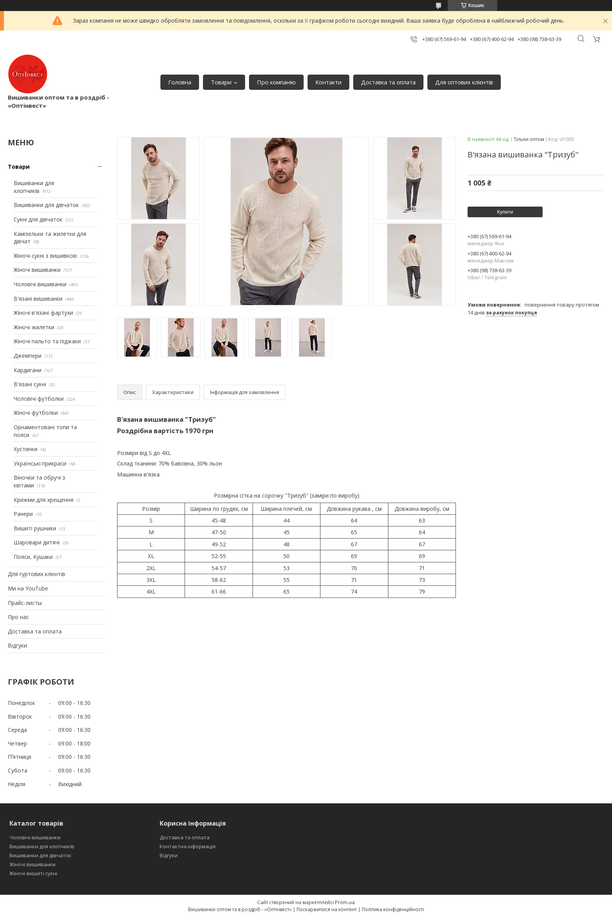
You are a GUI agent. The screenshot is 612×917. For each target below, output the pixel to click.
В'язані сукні (30, 384)
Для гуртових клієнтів (36, 574)
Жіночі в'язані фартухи (43, 312)
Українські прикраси (40, 463)
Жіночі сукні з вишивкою (45, 255)
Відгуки (17, 645)
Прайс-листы (25, 603)
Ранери (23, 513)
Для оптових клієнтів (464, 82)
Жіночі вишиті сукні (33, 873)
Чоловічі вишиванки (40, 284)
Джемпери (27, 355)
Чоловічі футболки (39, 398)
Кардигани (27, 370)
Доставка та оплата (388, 82)
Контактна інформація (187, 846)
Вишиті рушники (35, 528)
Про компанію (276, 82)
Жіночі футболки (36, 412)
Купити (505, 212)
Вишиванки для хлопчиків (34, 186)
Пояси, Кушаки (33, 556)
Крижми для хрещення (43, 499)
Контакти (328, 82)
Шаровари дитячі (37, 542)
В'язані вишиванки (38, 298)
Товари (221, 82)
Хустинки (25, 449)
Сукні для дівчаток (38, 219)
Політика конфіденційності (393, 909)
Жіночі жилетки (34, 327)
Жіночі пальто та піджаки (47, 341)
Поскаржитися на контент (327, 909)
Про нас (18, 617)
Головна (179, 82)
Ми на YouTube (28, 588)
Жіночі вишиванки (37, 269)
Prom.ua (345, 902)
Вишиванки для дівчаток (46, 205)
